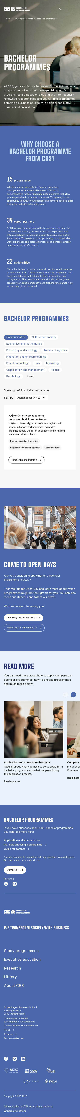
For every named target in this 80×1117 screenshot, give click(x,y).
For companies (11, 1038)
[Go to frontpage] (17, 9)
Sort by (8, 397)
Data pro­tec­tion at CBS (16, 1106)
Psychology (13, 376)
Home (9, 18)
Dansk (58, 9)
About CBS (14, 985)
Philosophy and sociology (21, 350)
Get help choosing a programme (23, 844)
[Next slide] (73, 694)
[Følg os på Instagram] (15, 884)
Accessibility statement (41, 1106)
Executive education (22, 959)
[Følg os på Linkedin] (23, 1059)
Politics (55, 369)
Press (7, 1029)
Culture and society (44, 337)
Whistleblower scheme (15, 1111)
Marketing (52, 363)
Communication (16, 337)
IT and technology (17, 363)
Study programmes (24, 18)
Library (10, 977)
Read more (10, 781)
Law (37, 363)
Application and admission (20, 840)
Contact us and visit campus (19, 1025)
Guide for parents (14, 848)
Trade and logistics (55, 350)
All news (8, 1034)
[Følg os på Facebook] (6, 884)
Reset (30, 376)
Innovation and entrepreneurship (26, 356)
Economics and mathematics (24, 343)
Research (12, 968)
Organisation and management (25, 369)
